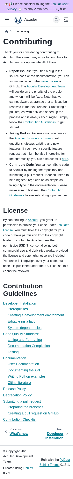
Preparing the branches (25, 407)
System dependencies (24, 328)
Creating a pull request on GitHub (33, 413)
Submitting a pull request (22, 401)
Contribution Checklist (19, 419)
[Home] (6, 31)
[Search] (56, 19)
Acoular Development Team (46, 86)
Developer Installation (19, 303)
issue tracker (49, 81)
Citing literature (19, 383)
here (65, 159)
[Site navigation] (6, 19)
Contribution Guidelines (39, 122)
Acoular (33, 220)
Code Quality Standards (21, 334)
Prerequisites (18, 309)
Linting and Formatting (25, 340)
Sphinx (28, 468)
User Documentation (23, 364)
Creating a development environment (36, 315)
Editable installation (22, 321)
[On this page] (66, 19)
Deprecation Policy (17, 395)
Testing (13, 352)
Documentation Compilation (29, 346)
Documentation (14, 358)
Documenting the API (24, 370)
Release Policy (14, 389)
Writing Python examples (27, 376)
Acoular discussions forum (32, 138)
